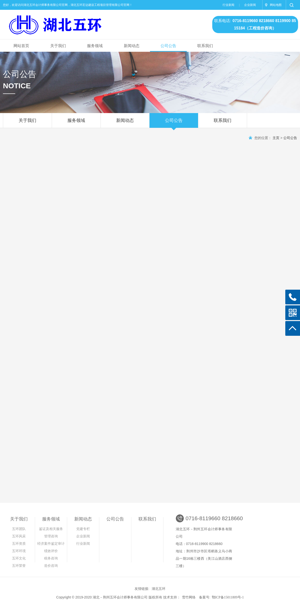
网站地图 (276, 5)
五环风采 (19, 536)
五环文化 (19, 558)
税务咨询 (51, 558)
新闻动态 (131, 46)
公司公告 (168, 46)
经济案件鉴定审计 (51, 543)
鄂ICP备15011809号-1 (228, 597)
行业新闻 (228, 5)
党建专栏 (83, 529)
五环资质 (19, 543)
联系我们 (205, 46)
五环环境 (19, 551)
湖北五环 (158, 589)
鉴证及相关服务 (51, 529)
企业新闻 (250, 5)
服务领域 (95, 46)
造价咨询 (51, 566)
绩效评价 (51, 551)
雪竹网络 (189, 597)
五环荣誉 (19, 566)
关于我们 (58, 46)
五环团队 (19, 529)
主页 (276, 138)
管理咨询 (52, 536)
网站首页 (21, 46)
